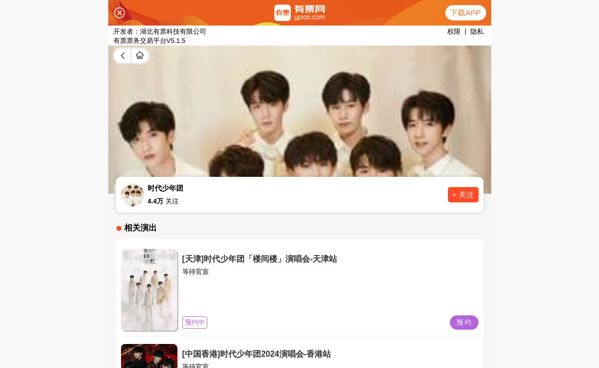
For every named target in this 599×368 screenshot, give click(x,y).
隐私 (477, 31)
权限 (454, 31)
